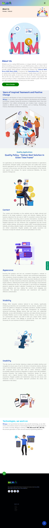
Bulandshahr (48, 458)
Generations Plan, (33, 71)
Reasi (41, 472)
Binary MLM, (6, 71)
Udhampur (47, 472)
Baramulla (23, 472)
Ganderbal (27, 472)
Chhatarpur (48, 465)
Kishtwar (31, 472)
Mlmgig (5, 112)
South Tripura (15, 472)
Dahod (0, 466)
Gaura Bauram (48, 463)
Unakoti (16, 472)
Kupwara (34, 472)
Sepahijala (12, 472)
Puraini (48, 460)
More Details (10, 84)
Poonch (36, 472)
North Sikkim (1, 472)
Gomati (7, 472)
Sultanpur (0, 459)
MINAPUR (0, 462)
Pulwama (37, 472)
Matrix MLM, (14, 71)
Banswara (0, 469)
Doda (26, 472)
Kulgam (33, 472)
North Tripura (11, 472)
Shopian (44, 472)
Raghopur (1, 465)
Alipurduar (48, 466)
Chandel (48, 469)
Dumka (48, 462)
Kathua (30, 472)
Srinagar (45, 472)
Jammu (29, 472)
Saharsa (0, 458)
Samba (42, 472)
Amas (1, 463)
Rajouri (38, 472)
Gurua (0, 463)
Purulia (0, 467)
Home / (4, 11)
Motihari (48, 461)
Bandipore (21, 472)
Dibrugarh (48, 468)
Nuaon (0, 460)
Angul (48, 472)
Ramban (40, 472)
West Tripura (18, 472)
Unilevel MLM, (42, 69)
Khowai (9, 472)
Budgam (25, 472)
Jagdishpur (1, 461)
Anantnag (19, 472)
